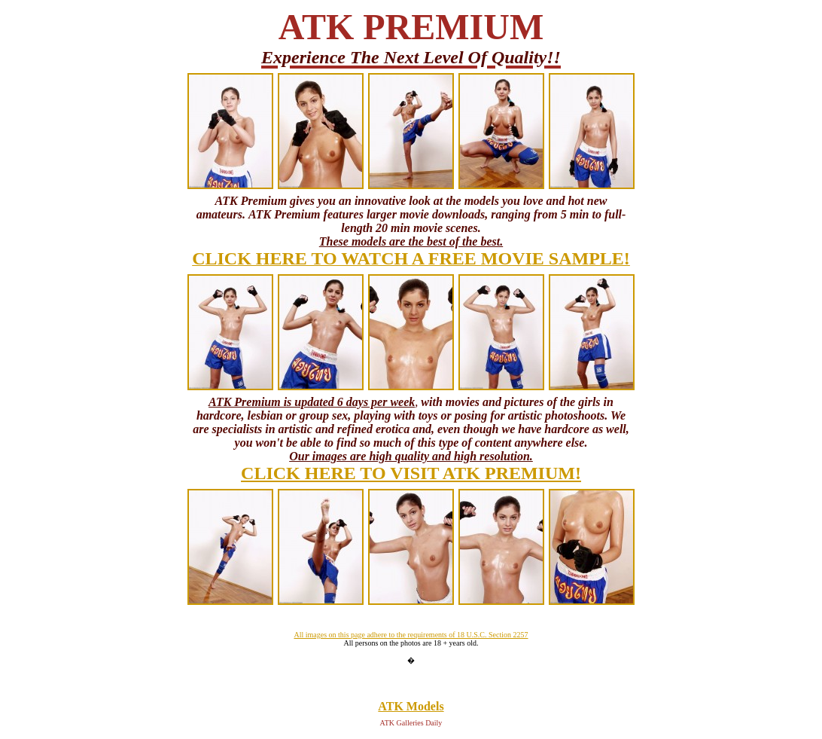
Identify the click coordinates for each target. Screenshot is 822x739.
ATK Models (410, 706)
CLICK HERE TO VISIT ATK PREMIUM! (411, 473)
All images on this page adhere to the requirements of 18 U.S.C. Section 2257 (411, 635)
